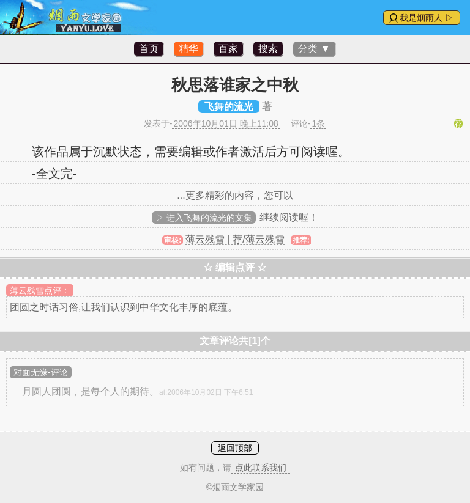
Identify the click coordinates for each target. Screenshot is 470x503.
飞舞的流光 (228, 106)
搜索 (268, 48)
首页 (149, 48)
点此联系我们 (260, 467)
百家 (228, 48)
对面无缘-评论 (40, 372)
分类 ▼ (314, 48)
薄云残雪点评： (40, 290)
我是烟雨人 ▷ (426, 18)
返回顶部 (235, 448)
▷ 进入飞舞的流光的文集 (203, 217)
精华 (188, 48)
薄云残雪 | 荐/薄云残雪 (235, 239)
